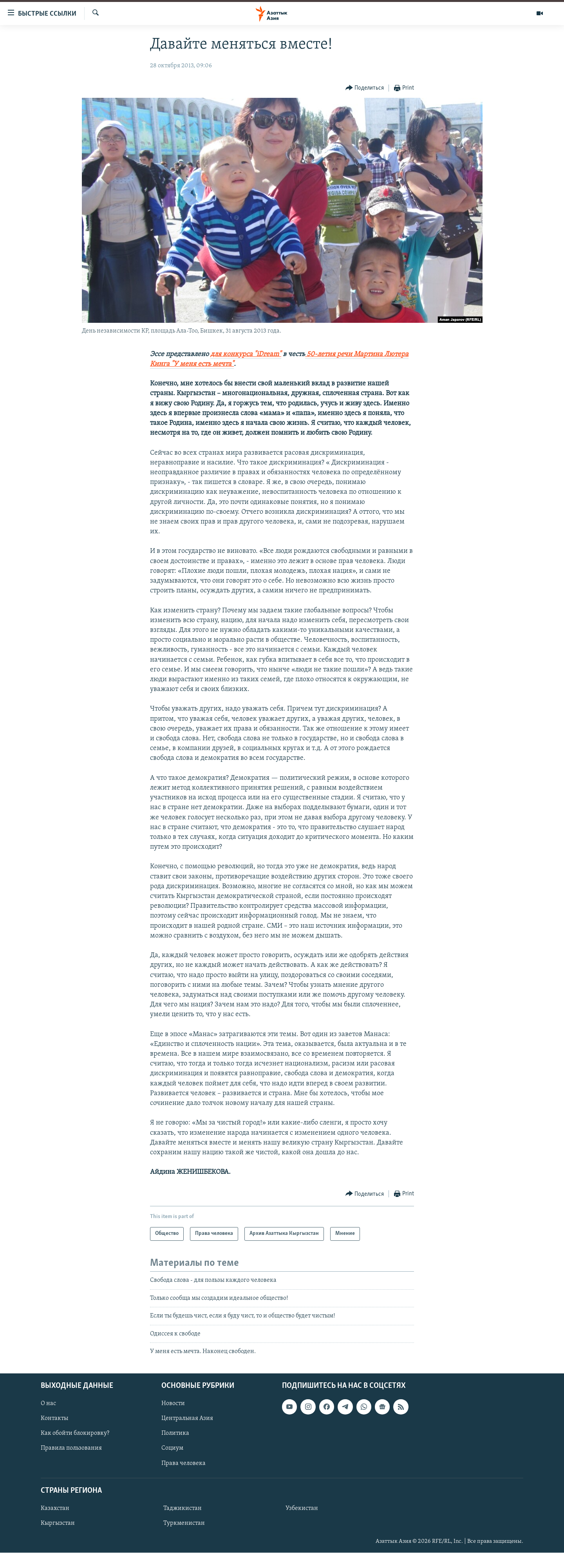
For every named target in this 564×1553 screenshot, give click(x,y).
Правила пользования (71, 1448)
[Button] (364, 88)
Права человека (183, 1463)
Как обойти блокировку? (75, 1434)
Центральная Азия (187, 1419)
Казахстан (55, 1508)
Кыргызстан (58, 1523)
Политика (175, 1434)
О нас (48, 1404)
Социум (172, 1448)
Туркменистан (184, 1523)
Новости (173, 1404)
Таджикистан (182, 1508)
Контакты (54, 1419)
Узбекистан (302, 1508)
